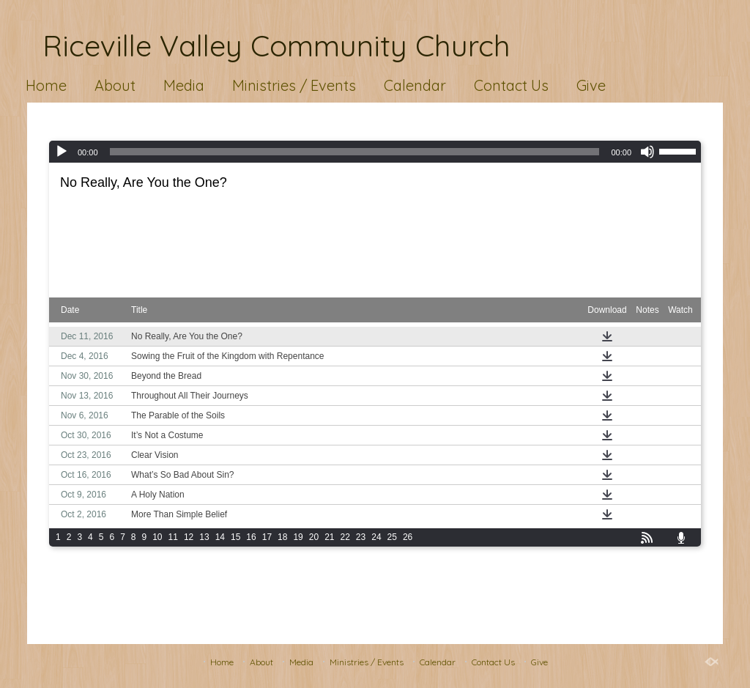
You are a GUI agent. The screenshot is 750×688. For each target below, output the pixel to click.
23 (360, 537)
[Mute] (647, 151)
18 (282, 537)
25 (392, 537)
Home (46, 85)
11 (173, 537)
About (114, 85)
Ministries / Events (294, 85)
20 (314, 537)
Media (183, 85)
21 (329, 537)
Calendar (415, 85)
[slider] (355, 151)
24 (376, 537)
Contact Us (511, 85)
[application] (375, 152)
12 (188, 537)
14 (220, 537)
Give (591, 85)
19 (297, 537)
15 (235, 537)
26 (407, 537)
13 (204, 537)
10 (157, 537)
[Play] (61, 151)
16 (251, 537)
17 (267, 537)
